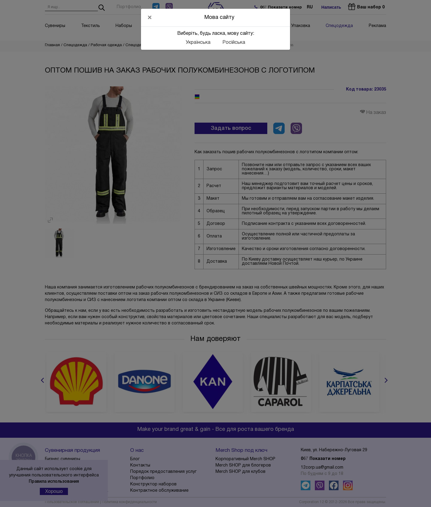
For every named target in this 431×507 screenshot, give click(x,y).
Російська (233, 42)
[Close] (150, 17)
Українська (198, 42)
